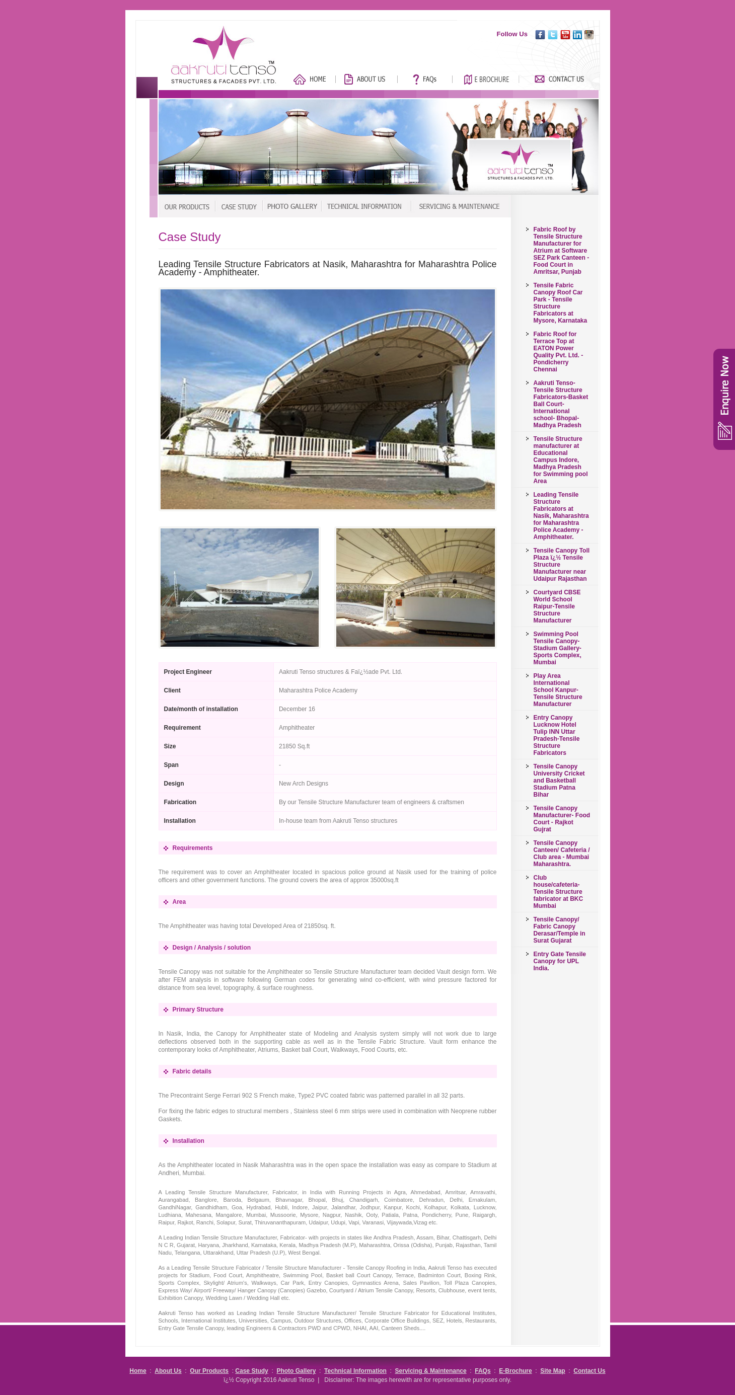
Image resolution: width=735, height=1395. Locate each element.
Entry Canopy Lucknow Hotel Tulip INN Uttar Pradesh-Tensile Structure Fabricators (557, 735)
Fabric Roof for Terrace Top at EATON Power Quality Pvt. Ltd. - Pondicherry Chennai (558, 352)
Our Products (209, 1370)
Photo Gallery (296, 1370)
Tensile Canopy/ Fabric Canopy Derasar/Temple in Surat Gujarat (559, 930)
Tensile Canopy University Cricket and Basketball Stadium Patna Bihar (559, 780)
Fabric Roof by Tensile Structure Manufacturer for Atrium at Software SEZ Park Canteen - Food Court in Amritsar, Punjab (562, 250)
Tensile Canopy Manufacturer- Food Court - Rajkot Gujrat (562, 819)
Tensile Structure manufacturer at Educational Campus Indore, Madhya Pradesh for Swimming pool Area (561, 460)
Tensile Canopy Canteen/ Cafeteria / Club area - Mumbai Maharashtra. (562, 853)
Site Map (552, 1370)
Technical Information (355, 1370)
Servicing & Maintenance (431, 1370)
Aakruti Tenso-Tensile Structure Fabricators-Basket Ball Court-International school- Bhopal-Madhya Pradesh (561, 404)
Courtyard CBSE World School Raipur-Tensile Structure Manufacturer (557, 606)
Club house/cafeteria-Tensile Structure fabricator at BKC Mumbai (558, 891)
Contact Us (589, 1370)
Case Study (251, 1370)
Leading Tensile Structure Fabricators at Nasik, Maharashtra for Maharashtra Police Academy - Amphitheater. (561, 515)
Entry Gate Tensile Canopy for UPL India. (560, 961)
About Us (168, 1370)
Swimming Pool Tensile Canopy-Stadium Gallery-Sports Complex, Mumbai (557, 648)
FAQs (482, 1370)
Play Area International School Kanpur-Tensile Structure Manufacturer (558, 690)
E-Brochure (515, 1370)
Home (137, 1370)
